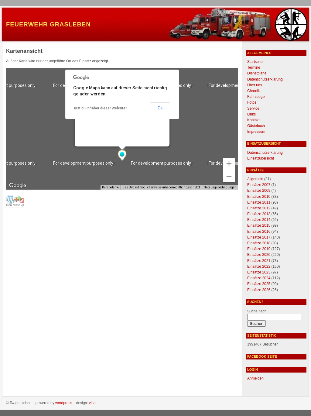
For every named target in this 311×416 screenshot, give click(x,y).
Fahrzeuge (256, 97)
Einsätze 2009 (258, 190)
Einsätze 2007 (258, 185)
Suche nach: (257, 311)
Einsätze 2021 (258, 261)
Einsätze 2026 (258, 290)
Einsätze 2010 (258, 196)
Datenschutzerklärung (265, 79)
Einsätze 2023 (258, 272)
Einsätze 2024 (258, 278)
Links (251, 114)
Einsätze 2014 (258, 220)
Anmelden (255, 378)
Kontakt (253, 120)
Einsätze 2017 (258, 237)
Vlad (92, 403)
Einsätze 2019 (258, 249)
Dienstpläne (256, 73)
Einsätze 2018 (258, 243)
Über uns (254, 85)
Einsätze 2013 (258, 214)
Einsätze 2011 (258, 202)
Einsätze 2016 (258, 231)
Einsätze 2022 (258, 266)
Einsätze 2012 (258, 208)
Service (253, 108)
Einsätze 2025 (258, 284)
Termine (253, 67)
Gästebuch (256, 126)
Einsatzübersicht (260, 158)
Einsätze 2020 (258, 255)
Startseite (255, 62)
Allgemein (255, 179)
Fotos (251, 102)
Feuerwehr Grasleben (48, 24)
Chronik (253, 91)
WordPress (63, 403)
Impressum (256, 131)
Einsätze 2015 (258, 225)
